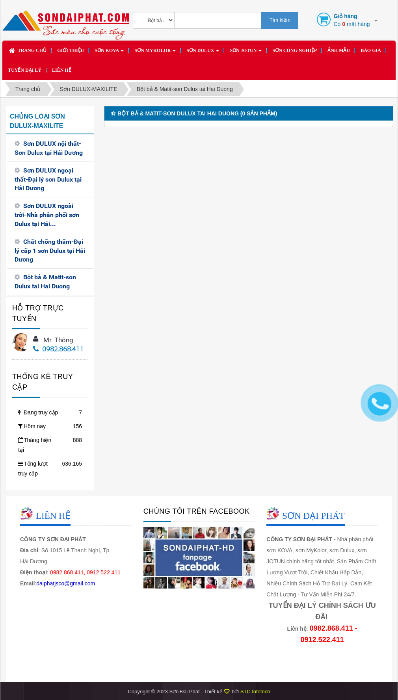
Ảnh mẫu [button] (338, 50)
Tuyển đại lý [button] (24, 70)
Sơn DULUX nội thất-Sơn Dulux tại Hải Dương (49, 148)
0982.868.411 (58, 349)
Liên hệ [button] (61, 70)
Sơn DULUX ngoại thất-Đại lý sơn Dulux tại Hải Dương (48, 179)
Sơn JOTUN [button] (246, 53)
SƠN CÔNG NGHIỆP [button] (294, 50)
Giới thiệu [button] (70, 50)
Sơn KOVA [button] (109, 53)
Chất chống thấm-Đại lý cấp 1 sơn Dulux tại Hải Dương (50, 251)
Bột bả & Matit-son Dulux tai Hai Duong (45, 281)
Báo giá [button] (371, 50)
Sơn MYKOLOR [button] (155, 53)
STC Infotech (255, 691)
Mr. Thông (58, 340)
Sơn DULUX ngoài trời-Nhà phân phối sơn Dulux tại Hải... (47, 215)
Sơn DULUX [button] (202, 53)
